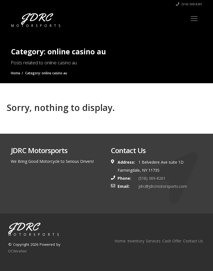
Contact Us (193, 241)
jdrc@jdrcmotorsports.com (162, 186)
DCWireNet (17, 251)
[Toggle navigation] (194, 18)
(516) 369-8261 (189, 4)
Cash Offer (171, 241)
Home (120, 241)
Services (153, 241)
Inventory (135, 241)
